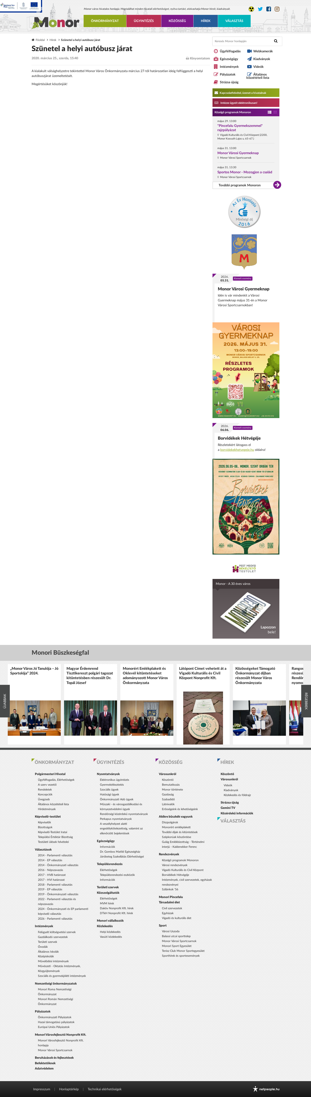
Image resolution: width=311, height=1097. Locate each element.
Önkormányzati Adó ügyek (116, 799)
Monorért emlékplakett (176, 827)
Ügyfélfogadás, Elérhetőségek (56, 780)
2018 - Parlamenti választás (55, 884)
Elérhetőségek (108, 870)
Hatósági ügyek (109, 794)
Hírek (205, 21)
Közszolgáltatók (108, 892)
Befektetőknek (45, 1063)
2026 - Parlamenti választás (55, 918)
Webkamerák (263, 51)
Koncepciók (45, 794)
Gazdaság (168, 794)
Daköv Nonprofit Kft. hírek (117, 908)
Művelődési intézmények (53, 961)
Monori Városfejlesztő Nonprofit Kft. (60, 1034)
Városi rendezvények (174, 865)
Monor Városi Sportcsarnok (55, 1050)
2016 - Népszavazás (50, 870)
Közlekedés (105, 926)
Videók (258, 66)
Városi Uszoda (170, 931)
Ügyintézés (144, 21)
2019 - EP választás (50, 889)
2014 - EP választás (50, 860)
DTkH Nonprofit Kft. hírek (116, 913)
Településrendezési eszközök (117, 875)
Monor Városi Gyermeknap (238, 153)
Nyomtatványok (108, 774)
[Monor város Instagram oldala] (277, 9)
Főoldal (40, 40)
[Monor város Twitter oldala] (260, 9)
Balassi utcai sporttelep (176, 936)
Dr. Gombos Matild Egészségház (120, 851)
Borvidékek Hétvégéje (239, 438)
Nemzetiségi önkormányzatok (56, 983)
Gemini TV (228, 807)
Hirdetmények (47, 809)
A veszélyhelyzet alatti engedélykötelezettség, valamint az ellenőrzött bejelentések (121, 828)
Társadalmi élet (169, 902)
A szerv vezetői (47, 784)
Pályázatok (228, 74)
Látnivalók (168, 804)
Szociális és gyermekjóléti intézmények (62, 976)
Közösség (177, 21)
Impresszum (41, 1089)
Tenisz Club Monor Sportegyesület (183, 951)
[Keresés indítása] (276, 41)
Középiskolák (46, 956)
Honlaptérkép (69, 1089)
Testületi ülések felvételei (53, 842)
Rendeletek (45, 789)
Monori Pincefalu (171, 897)
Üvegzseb (44, 799)
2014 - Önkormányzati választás (58, 865)
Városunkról (167, 774)
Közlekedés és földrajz (237, 795)
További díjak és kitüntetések (180, 832)
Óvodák (43, 946)
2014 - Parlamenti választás (55, 855)
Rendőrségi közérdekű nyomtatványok (124, 814)
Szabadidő (168, 799)
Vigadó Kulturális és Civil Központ (183, 870)
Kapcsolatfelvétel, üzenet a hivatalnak (240, 92)
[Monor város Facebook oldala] (268, 9)
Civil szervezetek (172, 908)
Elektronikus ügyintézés (114, 780)
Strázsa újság (229, 82)
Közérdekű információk (237, 813)
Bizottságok (45, 827)
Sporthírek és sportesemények (181, 955)
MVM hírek (107, 903)
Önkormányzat (105, 21)
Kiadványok (261, 59)
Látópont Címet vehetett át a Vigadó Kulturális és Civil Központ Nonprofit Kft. (202, 673)
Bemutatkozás (171, 784)
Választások (43, 849)
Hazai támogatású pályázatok (56, 1022)
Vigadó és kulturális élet (176, 918)
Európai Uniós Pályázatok (54, 1027)
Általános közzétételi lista (257, 76)
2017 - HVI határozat (51, 879)
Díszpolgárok (170, 822)
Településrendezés (110, 864)
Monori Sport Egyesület (176, 946)
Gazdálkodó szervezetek (53, 937)
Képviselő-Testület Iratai (52, 832)
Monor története (172, 789)
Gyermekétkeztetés (112, 784)
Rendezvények (169, 854)
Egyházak (168, 913)
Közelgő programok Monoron (233, 112)
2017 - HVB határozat (52, 875)
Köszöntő (168, 780)
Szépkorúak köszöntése (176, 837)
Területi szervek (47, 942)
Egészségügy (229, 59)
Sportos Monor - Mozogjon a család (244, 172)
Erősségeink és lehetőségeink (180, 809)
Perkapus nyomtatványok (116, 819)
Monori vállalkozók (110, 920)
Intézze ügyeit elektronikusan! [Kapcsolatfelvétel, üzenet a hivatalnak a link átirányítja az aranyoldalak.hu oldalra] (236, 102)
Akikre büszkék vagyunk (176, 816)
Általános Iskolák (48, 951)
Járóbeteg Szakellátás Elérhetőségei (122, 856)
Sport (163, 925)
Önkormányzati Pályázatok (54, 1017)
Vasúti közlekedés (111, 937)
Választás (234, 21)
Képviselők (44, 822)
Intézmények (229, 66)
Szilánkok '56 (170, 889)
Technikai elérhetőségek (105, 1089)
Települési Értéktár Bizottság (55, 837)
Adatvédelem (44, 1068)
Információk (107, 847)
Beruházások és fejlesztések (54, 1057)
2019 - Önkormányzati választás (58, 894)
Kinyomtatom (198, 58)
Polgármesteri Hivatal (50, 774)
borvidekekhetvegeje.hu (237, 449)
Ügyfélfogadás (230, 51)
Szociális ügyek (109, 789)
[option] (34, 704)
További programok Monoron (240, 185)
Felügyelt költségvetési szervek (57, 932)
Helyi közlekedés (110, 932)
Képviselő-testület (48, 816)
